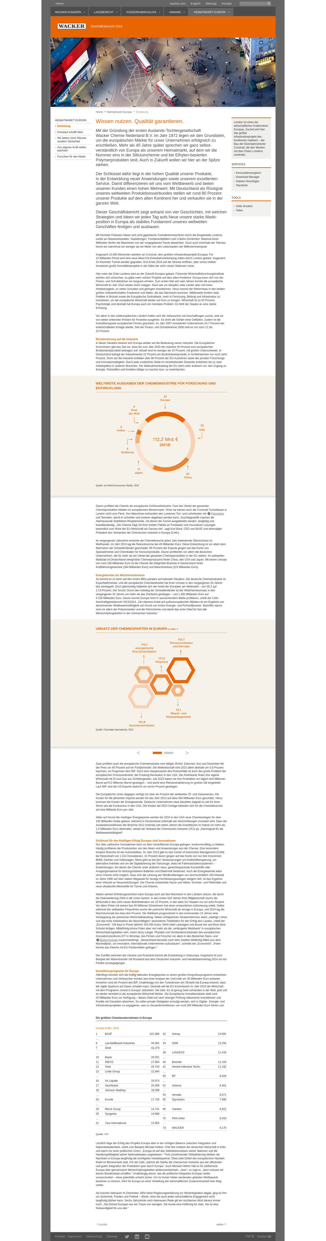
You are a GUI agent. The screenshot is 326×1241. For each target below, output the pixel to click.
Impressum (74, 1236)
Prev (138, 753)
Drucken (262, 1236)
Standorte (242, 185)
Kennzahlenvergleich (248, 172)
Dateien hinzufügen (247, 181)
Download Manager (247, 177)
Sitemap (211, 3)
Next (187, 753)
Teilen (239, 210)
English (196, 3)
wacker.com (178, 3)
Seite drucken (244, 206)
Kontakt (227, 3)
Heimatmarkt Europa (119, 112)
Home (60, 3)
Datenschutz (94, 1236)
